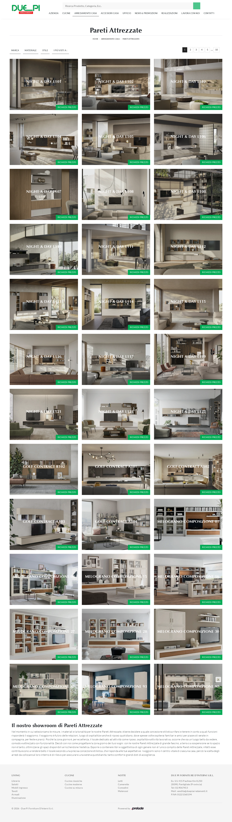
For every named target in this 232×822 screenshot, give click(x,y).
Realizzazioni (169, 13)
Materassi (123, 791)
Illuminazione (19, 797)
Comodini (123, 787)
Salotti (15, 784)
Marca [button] (15, 50)
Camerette (123, 784)
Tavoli (15, 791)
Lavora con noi (190, 13)
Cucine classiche (73, 781)
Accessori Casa (110, 13)
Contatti (209, 13)
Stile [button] (45, 50)
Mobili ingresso (20, 787)
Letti (120, 781)
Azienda (53, 13)
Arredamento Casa (85, 13)
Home (95, 39)
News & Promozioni (146, 13)
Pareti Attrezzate (131, 39)
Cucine (66, 13)
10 (216, 49)
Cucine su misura (74, 787)
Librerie (16, 781)
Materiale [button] (31, 50)
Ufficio (127, 13)
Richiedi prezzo (67, 107)
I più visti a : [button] (60, 50)
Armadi (15, 794)
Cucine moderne (73, 784)
